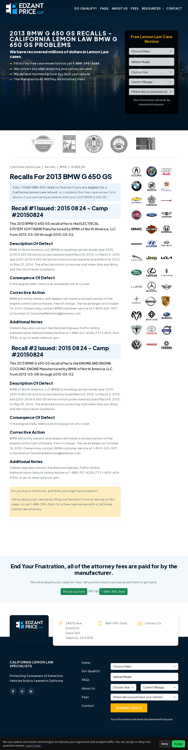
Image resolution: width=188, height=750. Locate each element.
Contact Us (153, 623)
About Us (119, 8)
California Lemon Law (25, 167)
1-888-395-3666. (87, 64)
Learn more (33, 745)
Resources (151, 8)
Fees (134, 8)
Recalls (50, 167)
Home (86, 662)
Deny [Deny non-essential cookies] (165, 743)
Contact (174, 8)
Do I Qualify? (85, 8)
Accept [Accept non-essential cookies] (178, 743)
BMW (64, 167)
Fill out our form (74, 592)
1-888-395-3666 (113, 592)
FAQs (104, 8)
